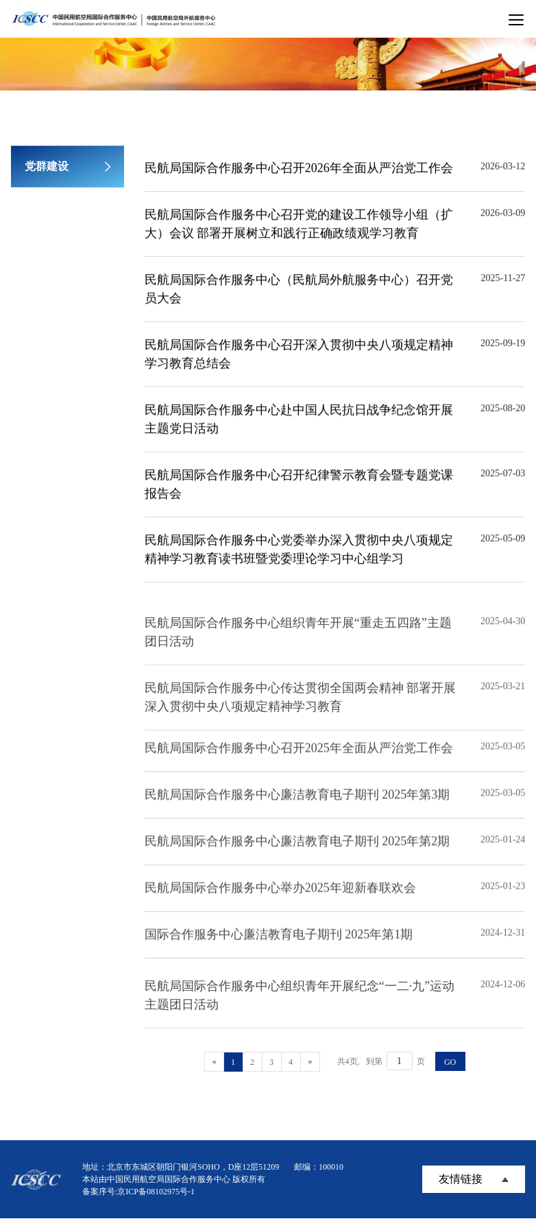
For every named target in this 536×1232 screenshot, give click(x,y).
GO (450, 1062)
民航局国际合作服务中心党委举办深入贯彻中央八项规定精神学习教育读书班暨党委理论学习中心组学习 (299, 551)
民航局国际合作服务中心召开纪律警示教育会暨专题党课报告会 (299, 486)
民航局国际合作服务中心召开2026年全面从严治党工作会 (299, 169)
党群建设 (47, 166)
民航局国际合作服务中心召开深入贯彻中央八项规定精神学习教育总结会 (299, 356)
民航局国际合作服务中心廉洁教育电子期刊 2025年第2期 (297, 851)
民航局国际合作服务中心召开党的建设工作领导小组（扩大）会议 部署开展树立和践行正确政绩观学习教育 (299, 226)
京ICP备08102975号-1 (156, 1191)
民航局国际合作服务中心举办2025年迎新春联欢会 (280, 897)
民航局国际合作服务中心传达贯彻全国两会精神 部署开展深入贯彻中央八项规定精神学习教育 (300, 711)
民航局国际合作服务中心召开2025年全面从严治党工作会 (299, 758)
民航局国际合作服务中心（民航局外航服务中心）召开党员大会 (299, 291)
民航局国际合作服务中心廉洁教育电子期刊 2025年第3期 (297, 804)
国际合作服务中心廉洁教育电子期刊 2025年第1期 (279, 944)
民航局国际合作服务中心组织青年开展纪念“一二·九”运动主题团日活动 (299, 1010)
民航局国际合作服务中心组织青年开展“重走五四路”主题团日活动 (298, 646)
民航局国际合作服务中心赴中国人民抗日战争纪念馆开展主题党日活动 (299, 421)
